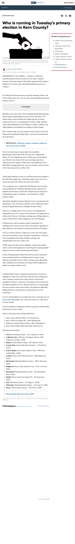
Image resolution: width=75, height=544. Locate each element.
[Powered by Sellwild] (46, 499)
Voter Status (59, 51)
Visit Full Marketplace (43, 406)
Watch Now (69, 3)
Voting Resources (61, 64)
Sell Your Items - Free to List (24, 406)
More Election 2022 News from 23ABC (20, 394)
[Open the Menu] (3, 2)
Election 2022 (8, 16)
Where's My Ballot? (61, 54)
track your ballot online (10, 300)
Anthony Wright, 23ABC (15, 69)
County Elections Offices (63, 56)
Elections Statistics (61, 67)
